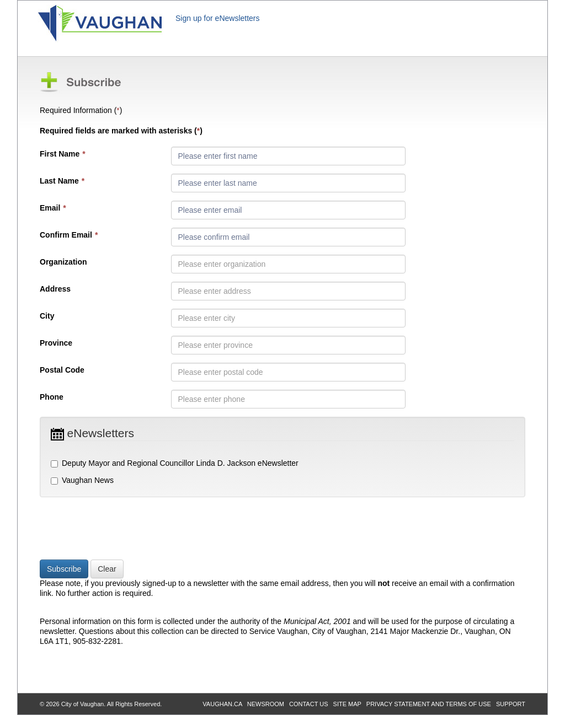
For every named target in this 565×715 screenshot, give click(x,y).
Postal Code (62, 369)
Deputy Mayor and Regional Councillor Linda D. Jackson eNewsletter (175, 463)
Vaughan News (82, 480)
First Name (63, 153)
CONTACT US (308, 704)
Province (56, 342)
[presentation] (123, 529)
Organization (63, 261)
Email (53, 207)
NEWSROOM (265, 704)
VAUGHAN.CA (222, 704)
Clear (107, 569)
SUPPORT (510, 704)
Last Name (62, 180)
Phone (51, 397)
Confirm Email (69, 234)
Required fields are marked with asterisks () (121, 130)
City (47, 315)
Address (55, 288)
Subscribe (64, 569)
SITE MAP (347, 704)
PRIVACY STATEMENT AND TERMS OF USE (428, 704)
